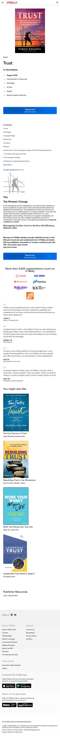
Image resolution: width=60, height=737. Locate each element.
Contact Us (30, 630)
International (8, 661)
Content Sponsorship (10, 655)
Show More (7, 165)
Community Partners (9, 642)
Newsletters (30, 633)
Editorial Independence (32, 730)
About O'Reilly (8, 625)
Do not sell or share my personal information (16, 721)
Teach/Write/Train (9, 630)
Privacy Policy (31, 636)
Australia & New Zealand (11, 665)
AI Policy (29, 639)
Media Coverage (8, 639)
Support (30, 625)
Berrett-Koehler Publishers (16, 95)
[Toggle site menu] (2, 2)
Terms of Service (7, 730)
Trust (22, 170)
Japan (4, 668)
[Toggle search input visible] (57, 2)
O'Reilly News (7, 636)
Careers (5, 633)
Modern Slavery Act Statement (12, 732)
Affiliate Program (8, 645)
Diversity (5, 651)
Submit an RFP (7, 648)
